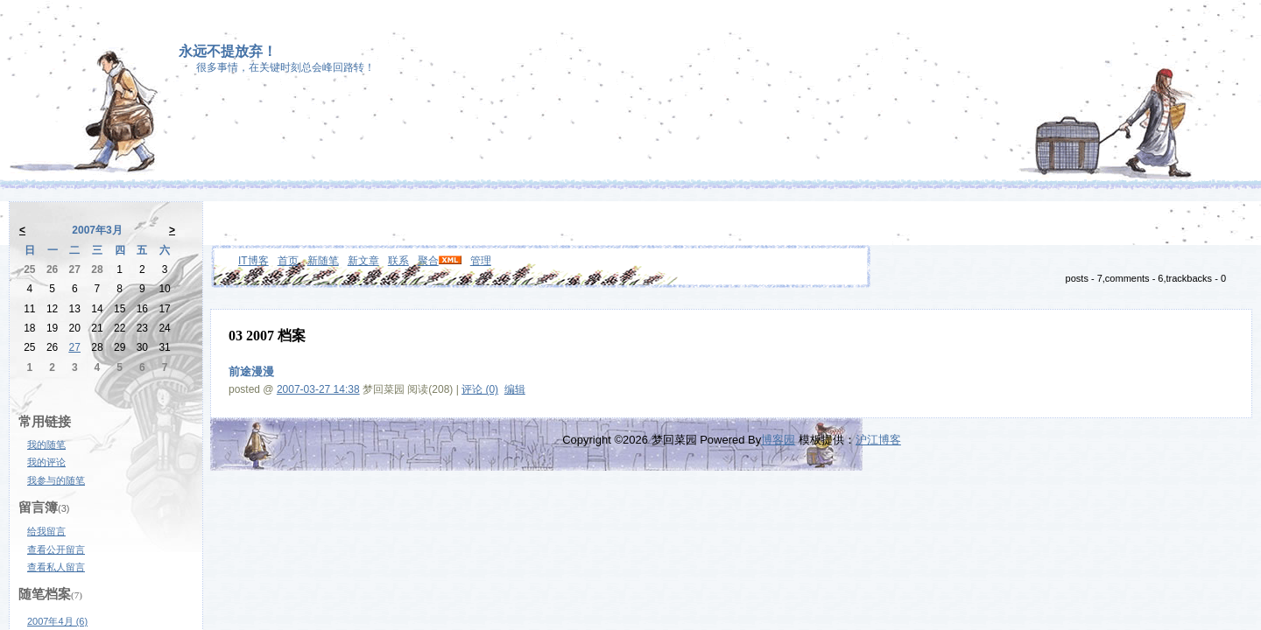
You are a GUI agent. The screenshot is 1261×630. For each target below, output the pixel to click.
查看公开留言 (56, 549)
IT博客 (253, 261)
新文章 (363, 261)
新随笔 (323, 261)
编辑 (514, 389)
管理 (480, 261)
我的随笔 (46, 444)
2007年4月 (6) (57, 621)
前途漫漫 (251, 371)
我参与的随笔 (56, 480)
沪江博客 (878, 439)
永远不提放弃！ (228, 51)
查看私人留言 (56, 567)
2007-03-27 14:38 (318, 389)
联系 (398, 261)
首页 (288, 261)
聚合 (428, 261)
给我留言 (46, 531)
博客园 (778, 439)
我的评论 (46, 462)
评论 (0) (479, 389)
